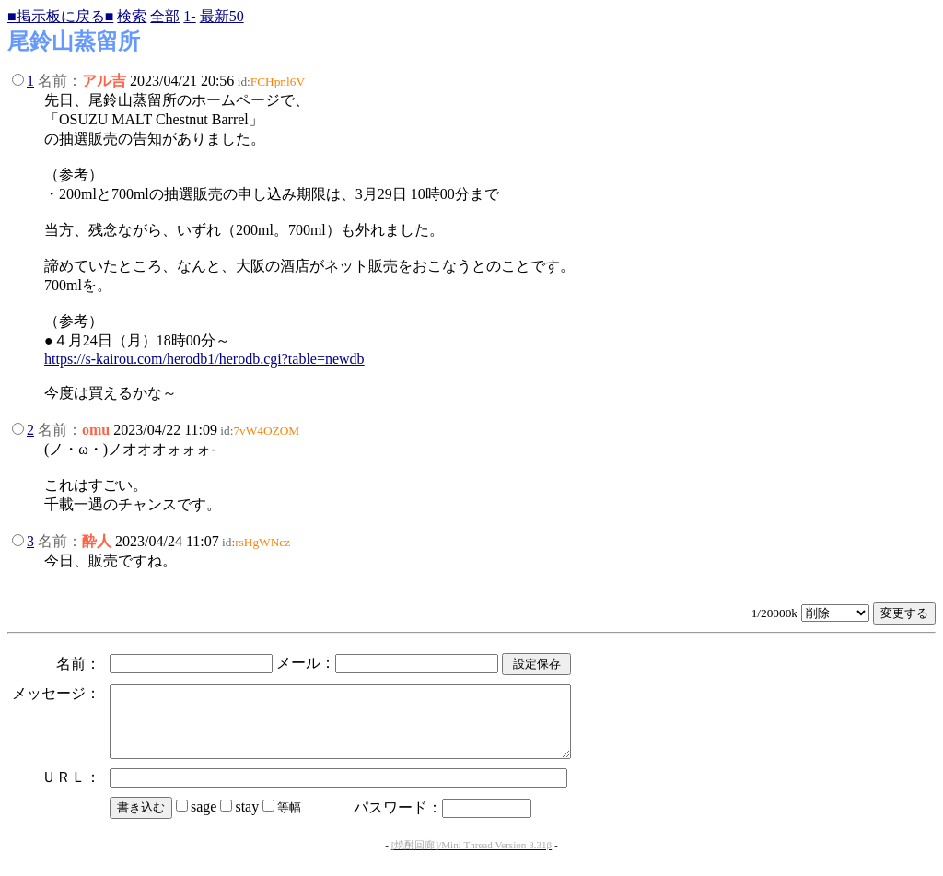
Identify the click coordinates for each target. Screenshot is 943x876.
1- (189, 16)
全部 (165, 16)
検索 (131, 16)
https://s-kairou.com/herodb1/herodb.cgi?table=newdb (204, 359)
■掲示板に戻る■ (60, 16)
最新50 (222, 16)
